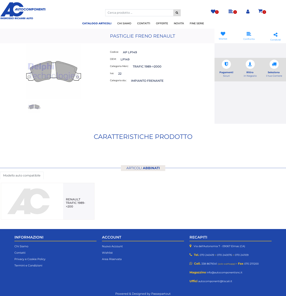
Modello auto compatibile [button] (21, 175)
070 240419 (207, 255)
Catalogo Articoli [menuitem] (96, 23)
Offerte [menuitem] (162, 23)
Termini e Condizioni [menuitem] (28, 265)
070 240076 (224, 255)
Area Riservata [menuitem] (112, 259)
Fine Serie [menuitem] (197, 23)
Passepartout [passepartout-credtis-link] (161, 293)
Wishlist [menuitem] (107, 252)
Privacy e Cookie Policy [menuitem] (29, 259)
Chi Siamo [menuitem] (124, 23)
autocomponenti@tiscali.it (215, 281)
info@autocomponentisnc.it (224, 272)
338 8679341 (209, 263)
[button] (177, 12)
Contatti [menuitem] (143, 23)
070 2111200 (251, 263)
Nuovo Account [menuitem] (112, 246)
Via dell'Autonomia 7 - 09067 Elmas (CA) (219, 246)
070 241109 (242, 255)
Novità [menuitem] (179, 23)
